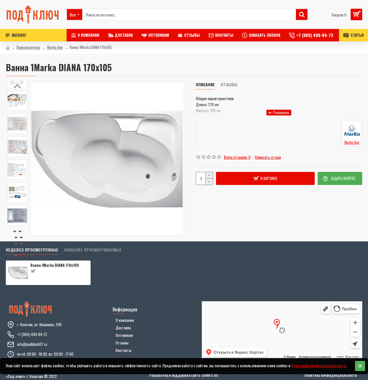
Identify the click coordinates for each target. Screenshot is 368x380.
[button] (17, 221)
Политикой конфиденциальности (318, 365)
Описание (205, 84)
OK (360, 366)
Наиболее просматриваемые (93, 250)
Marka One (55, 47)
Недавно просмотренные (32, 250)
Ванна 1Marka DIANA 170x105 (54, 265)
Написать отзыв (268, 157)
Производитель (28, 47)
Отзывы (229, 84)
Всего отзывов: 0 (237, 157)
